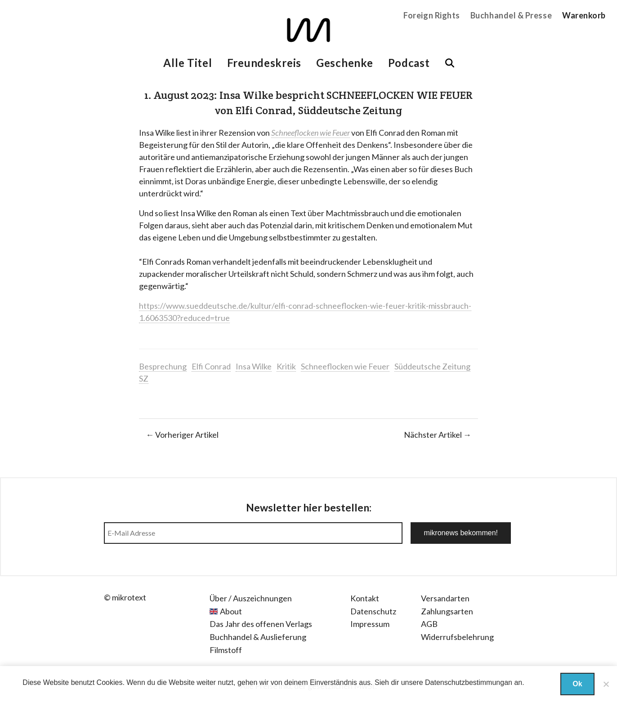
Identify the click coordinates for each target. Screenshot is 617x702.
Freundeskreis (264, 62)
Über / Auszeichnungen (251, 598)
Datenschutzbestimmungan (468, 682)
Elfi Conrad (211, 366)
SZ (143, 378)
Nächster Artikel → (437, 435)
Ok (577, 684)
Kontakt (364, 598)
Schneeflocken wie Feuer (345, 366)
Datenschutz (373, 611)
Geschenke (344, 62)
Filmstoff (226, 650)
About (231, 611)
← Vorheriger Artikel (182, 435)
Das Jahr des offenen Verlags (261, 624)
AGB (429, 624)
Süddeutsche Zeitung (432, 366)
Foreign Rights (431, 15)
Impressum (369, 624)
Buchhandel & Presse (511, 15)
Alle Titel (187, 62)
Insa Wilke (254, 366)
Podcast (409, 62)
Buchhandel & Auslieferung (258, 637)
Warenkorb (584, 15)
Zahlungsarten (447, 611)
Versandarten (445, 598)
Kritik (286, 366)
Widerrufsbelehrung (457, 637)
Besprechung (163, 366)
